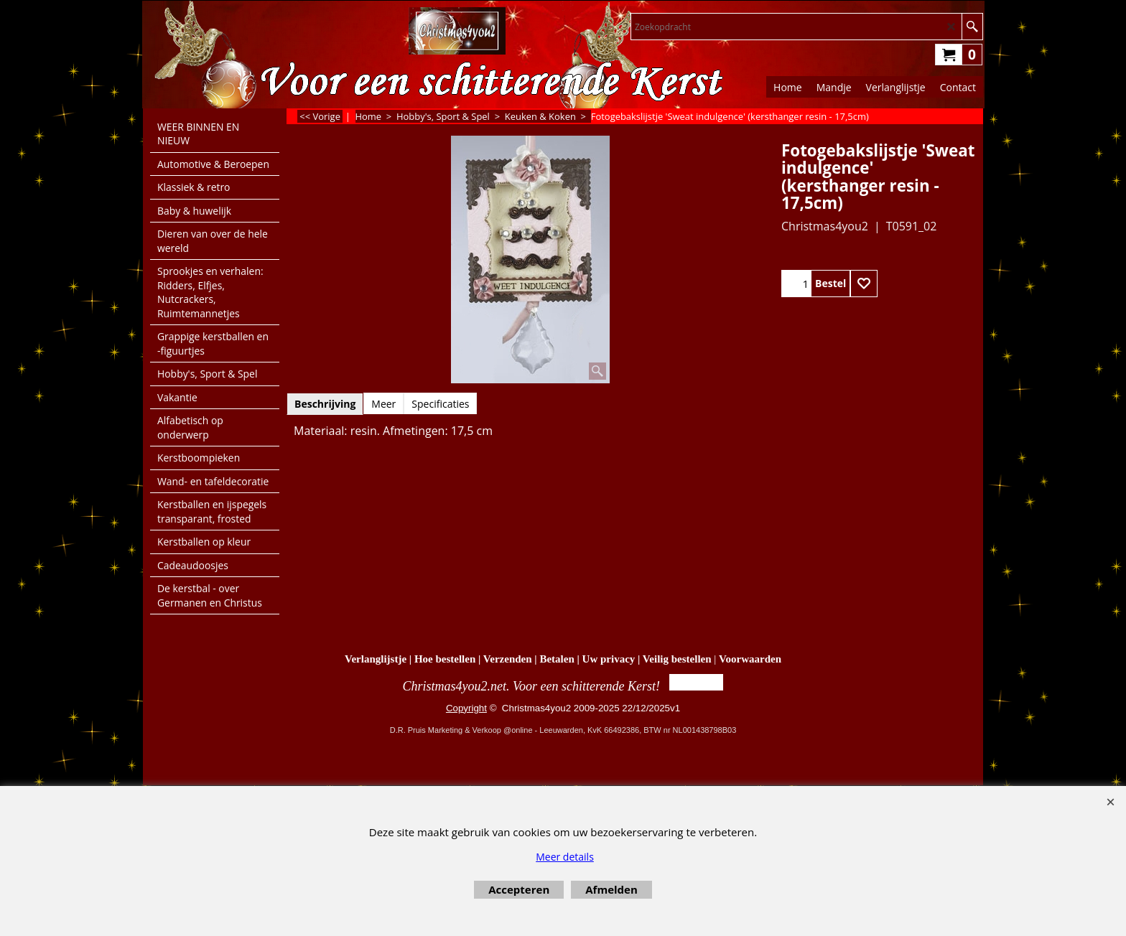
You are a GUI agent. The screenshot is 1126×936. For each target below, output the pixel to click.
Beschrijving (324, 404)
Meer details (565, 857)
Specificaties (440, 404)
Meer (383, 404)
